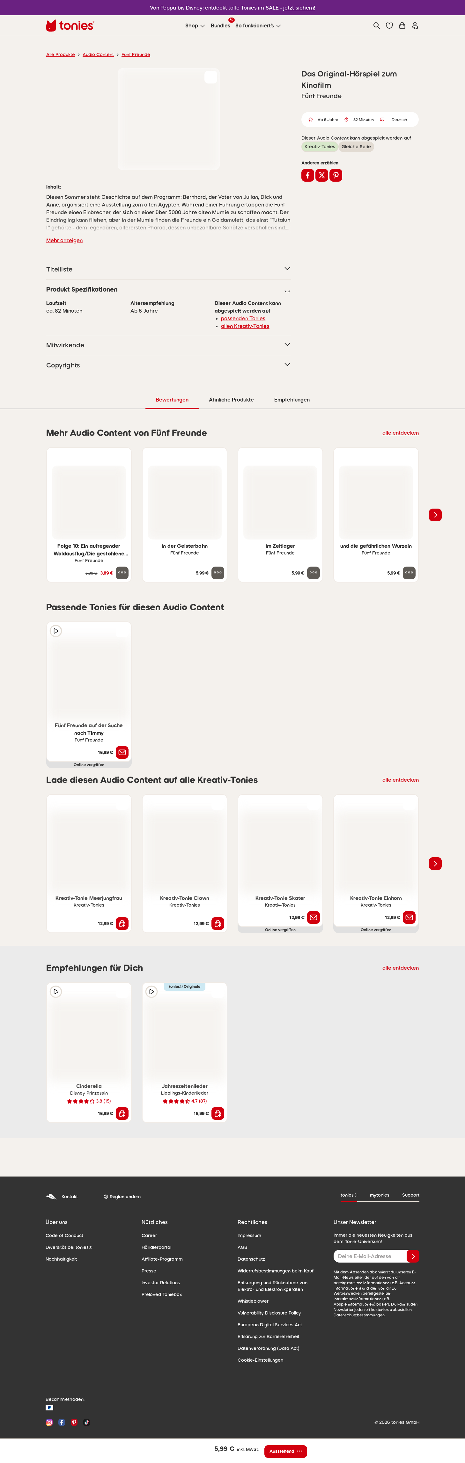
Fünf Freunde (129, 54)
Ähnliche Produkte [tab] (230, 399)
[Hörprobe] (55, 630)
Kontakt (61, 1196)
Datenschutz (250, 1258)
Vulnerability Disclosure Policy (267, 1312)
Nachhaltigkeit (60, 1258)
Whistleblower (251, 1300)
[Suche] (376, 25)
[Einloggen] (415, 25)
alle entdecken (402, 432)
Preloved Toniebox (160, 1294)
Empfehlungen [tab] (291, 399)
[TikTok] (85, 1422)
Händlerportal (155, 1246)
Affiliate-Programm (160, 1258)
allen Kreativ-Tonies (242, 326)
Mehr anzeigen (63, 240)
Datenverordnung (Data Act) (265, 1348)
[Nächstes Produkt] (435, 514)
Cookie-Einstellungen (259, 1359)
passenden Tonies (241, 318)
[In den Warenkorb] (122, 923)
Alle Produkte (59, 54)
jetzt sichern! (295, 7)
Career (148, 1235)
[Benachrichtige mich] (122, 752)
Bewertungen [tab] (172, 399)
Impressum (249, 1235)
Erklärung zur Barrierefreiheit (266, 1336)
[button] (389, 25)
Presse (149, 1270)
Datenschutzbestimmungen (357, 1309)
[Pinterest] (74, 1422)
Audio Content (94, 54)
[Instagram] (49, 1422)
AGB (242, 1246)
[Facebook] (61, 1422)
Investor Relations (159, 1282)
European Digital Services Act (267, 1324)
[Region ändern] (121, 1196)
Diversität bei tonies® (67, 1246)
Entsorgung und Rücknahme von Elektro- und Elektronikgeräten (278, 1286)
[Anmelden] (413, 1255)
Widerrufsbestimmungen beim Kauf (272, 1270)
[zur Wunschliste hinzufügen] (210, 77)
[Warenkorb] (402, 25)
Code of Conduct (62, 1235)
